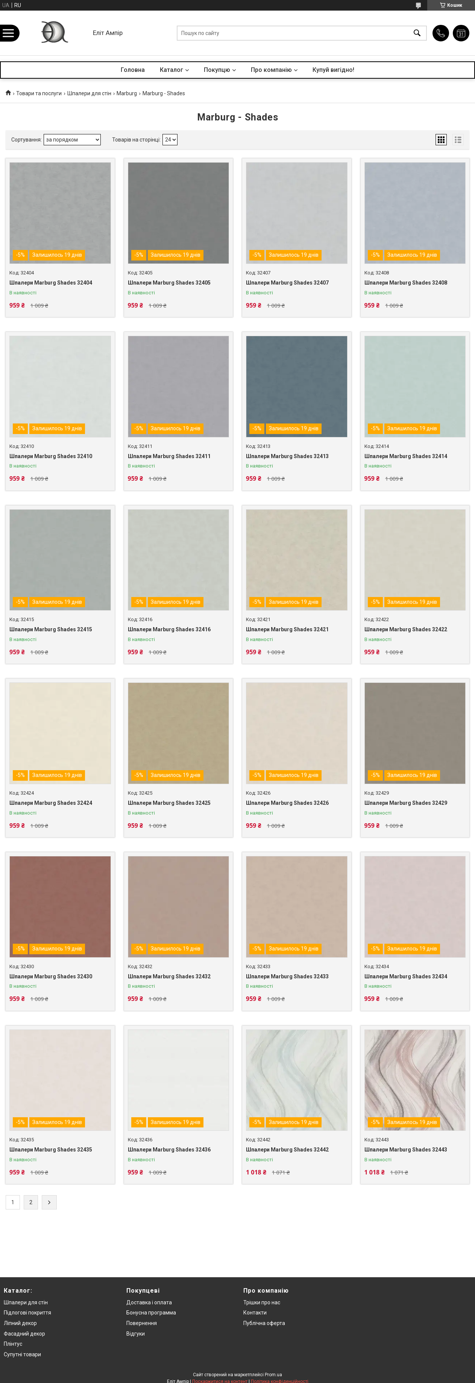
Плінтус (13, 1344)
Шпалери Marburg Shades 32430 (50, 976)
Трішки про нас (261, 1302)
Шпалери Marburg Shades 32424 (50, 803)
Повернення (141, 1323)
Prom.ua (273, 1374)
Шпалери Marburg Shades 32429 (405, 803)
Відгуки (135, 1334)
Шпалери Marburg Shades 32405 (169, 283)
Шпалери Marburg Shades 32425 (169, 803)
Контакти (255, 1313)
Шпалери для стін (89, 93)
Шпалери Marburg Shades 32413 (287, 456)
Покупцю (217, 69)
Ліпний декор (20, 1323)
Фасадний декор (24, 1334)
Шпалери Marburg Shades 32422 (405, 629)
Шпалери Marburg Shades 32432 (169, 976)
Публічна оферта (264, 1323)
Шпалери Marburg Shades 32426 (287, 803)
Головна (133, 69)
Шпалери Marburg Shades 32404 (50, 283)
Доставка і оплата (149, 1302)
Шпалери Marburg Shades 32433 (287, 976)
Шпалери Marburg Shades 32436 (169, 1150)
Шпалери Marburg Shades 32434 (405, 976)
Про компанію (271, 69)
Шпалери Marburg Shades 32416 (169, 629)
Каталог (171, 69)
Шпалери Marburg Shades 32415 (50, 629)
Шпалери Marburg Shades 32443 (405, 1150)
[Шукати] (417, 33)
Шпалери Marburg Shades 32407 (287, 283)
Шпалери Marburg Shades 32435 (50, 1150)
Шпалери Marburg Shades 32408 (405, 283)
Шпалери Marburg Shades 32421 (287, 629)
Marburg (127, 93)
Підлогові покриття (27, 1313)
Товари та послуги (39, 93)
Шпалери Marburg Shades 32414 (405, 456)
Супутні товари (22, 1354)
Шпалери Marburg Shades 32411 (169, 456)
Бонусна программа (151, 1313)
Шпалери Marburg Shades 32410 (50, 456)
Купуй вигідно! (333, 69)
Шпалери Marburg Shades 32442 (287, 1150)
